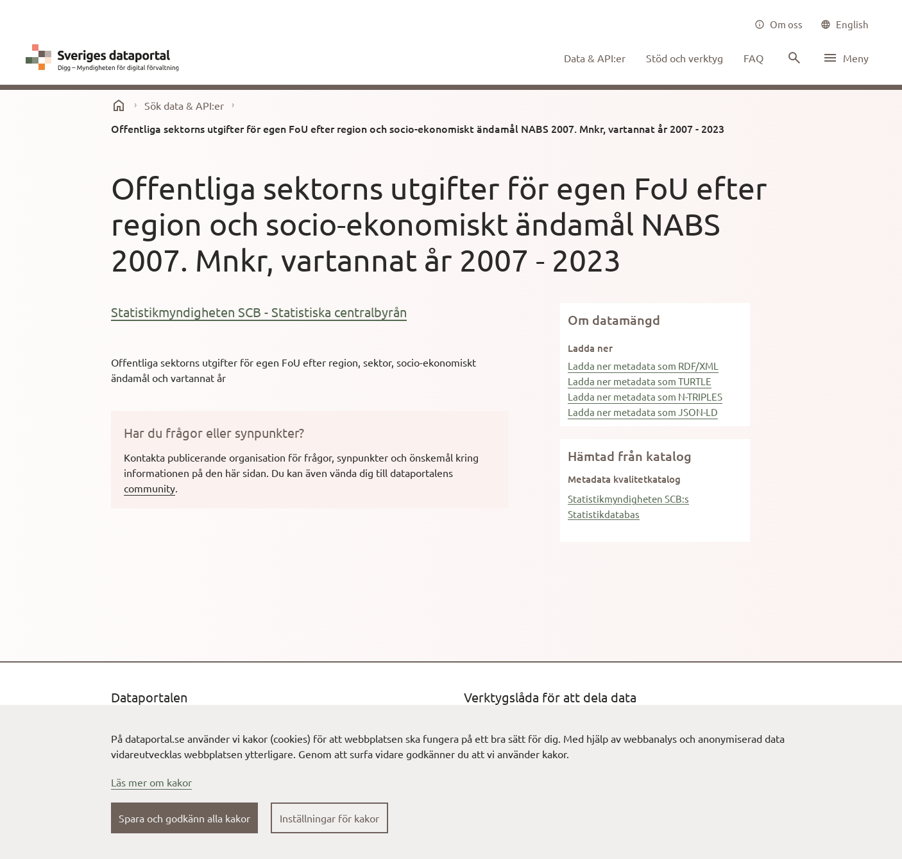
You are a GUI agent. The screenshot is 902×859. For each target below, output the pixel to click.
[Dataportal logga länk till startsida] (105, 58)
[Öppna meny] (845, 58)
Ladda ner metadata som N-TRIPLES (645, 396)
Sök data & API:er (184, 105)
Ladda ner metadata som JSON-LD (643, 412)
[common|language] (844, 24)
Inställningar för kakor (329, 817)
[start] (118, 105)
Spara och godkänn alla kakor (184, 817)
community (149, 488)
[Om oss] (778, 24)
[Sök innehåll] (793, 58)
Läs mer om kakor (151, 782)
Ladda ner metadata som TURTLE (639, 381)
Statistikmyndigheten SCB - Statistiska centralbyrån (259, 312)
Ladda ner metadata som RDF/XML (643, 366)
